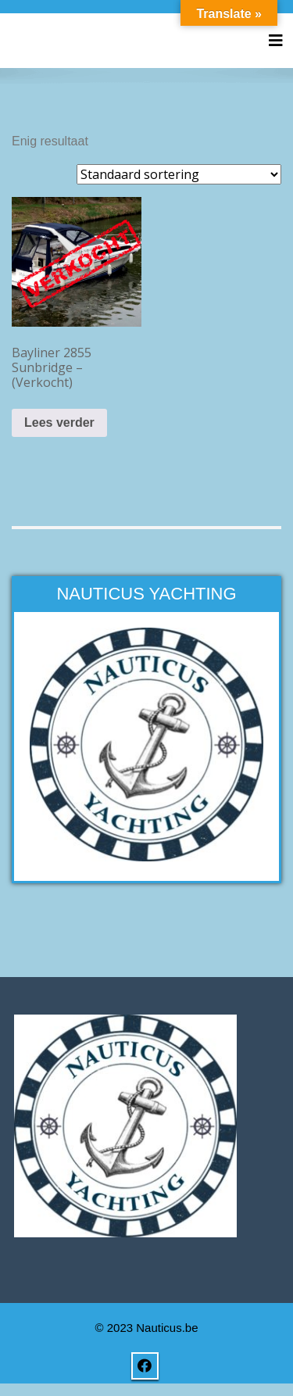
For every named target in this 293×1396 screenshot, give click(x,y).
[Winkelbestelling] (179, 174)
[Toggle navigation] (276, 40)
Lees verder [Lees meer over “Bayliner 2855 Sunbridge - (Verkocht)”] (59, 422)
